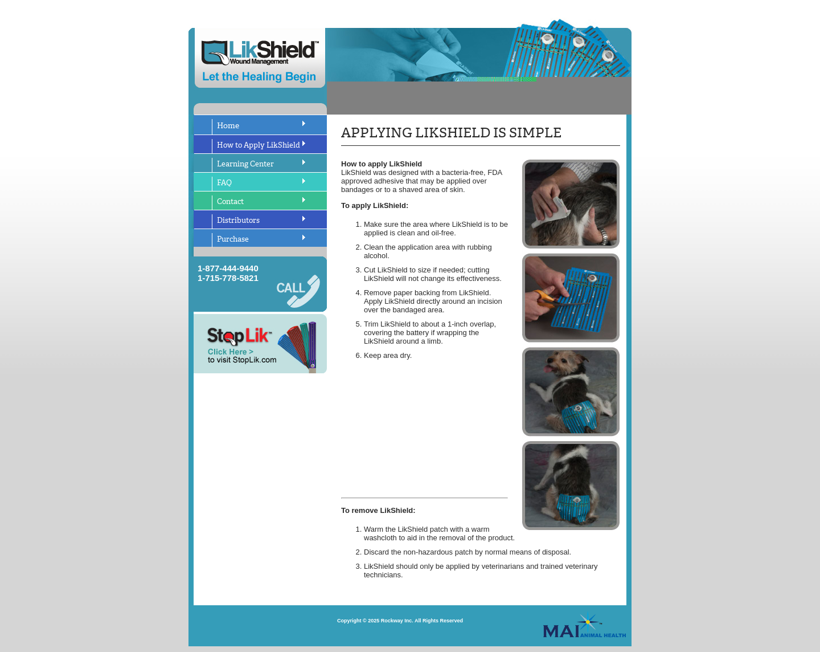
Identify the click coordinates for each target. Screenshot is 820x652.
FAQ (224, 183)
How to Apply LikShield (258, 145)
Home (228, 125)
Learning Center (245, 164)
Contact (230, 201)
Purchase (233, 239)
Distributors (238, 220)
